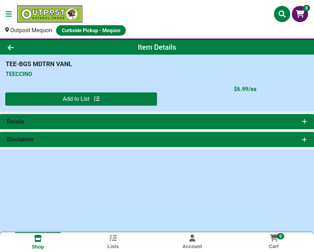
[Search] (282, 14)
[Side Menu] (9, 14)
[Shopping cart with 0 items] (300, 14)
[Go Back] (43, 47)
